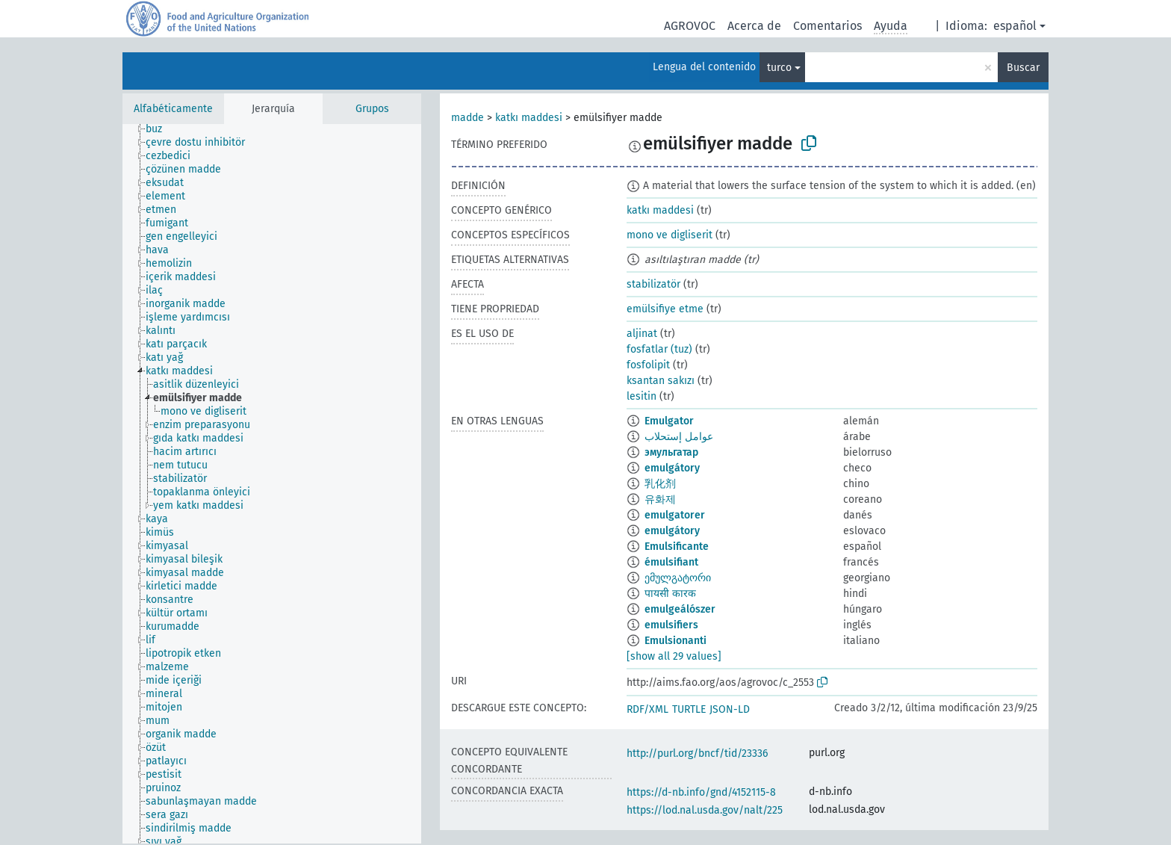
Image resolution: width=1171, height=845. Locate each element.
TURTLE (689, 709)
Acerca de (754, 26)
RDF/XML (647, 709)
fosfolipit (648, 365)
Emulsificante (676, 546)
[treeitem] (160, 129)
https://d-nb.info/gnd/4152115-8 (701, 792)
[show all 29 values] (674, 656)
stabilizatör (653, 284)
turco (779, 67)
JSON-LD (729, 709)
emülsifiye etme (665, 309)
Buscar (1023, 67)
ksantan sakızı (661, 380)
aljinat (642, 333)
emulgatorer (674, 515)
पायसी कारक (670, 593)
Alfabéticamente (173, 108)
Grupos (372, 108)
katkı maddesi (528, 117)
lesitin (641, 396)
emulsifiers (671, 625)
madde (467, 117)
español (1015, 26)
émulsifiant (671, 562)
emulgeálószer (679, 609)
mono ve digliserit (669, 235)
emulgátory (672, 468)
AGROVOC (689, 26)
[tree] (271, 484)
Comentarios (827, 26)
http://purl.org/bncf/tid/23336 (697, 753)
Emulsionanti (675, 640)
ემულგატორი (677, 578)
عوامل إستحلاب (678, 436)
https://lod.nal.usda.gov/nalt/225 (705, 810)
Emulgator (669, 421)
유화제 (660, 499)
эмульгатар (671, 452)
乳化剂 (660, 483)
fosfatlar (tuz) (659, 349)
